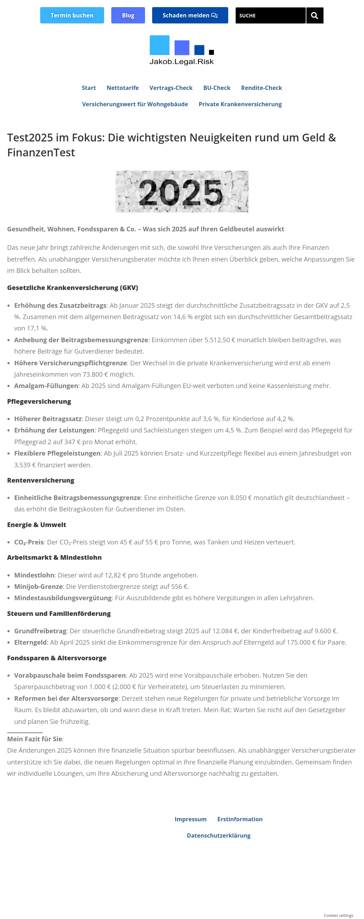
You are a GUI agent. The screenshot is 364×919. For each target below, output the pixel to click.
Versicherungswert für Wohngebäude (135, 104)
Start (89, 88)
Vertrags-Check (171, 88)
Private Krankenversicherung (240, 104)
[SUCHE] (270, 15)
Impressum (191, 819)
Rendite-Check (261, 88)
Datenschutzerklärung (219, 835)
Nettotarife (123, 88)
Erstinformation (240, 819)
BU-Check (216, 88)
